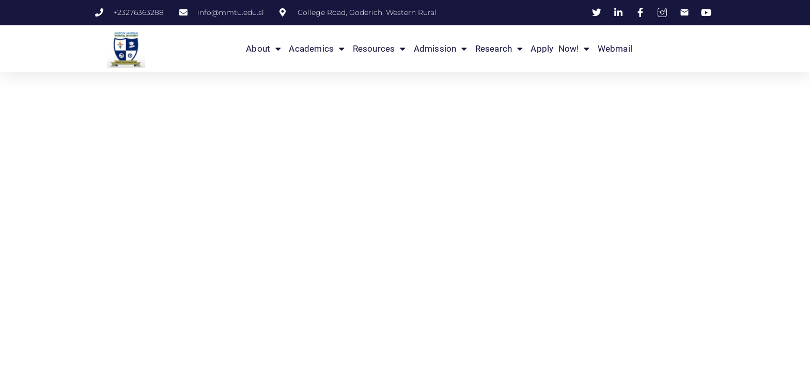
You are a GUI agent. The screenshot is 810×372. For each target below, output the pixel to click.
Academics (317, 48)
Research (499, 48)
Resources (379, 48)
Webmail (615, 48)
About (263, 48)
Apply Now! (560, 48)
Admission (441, 48)
